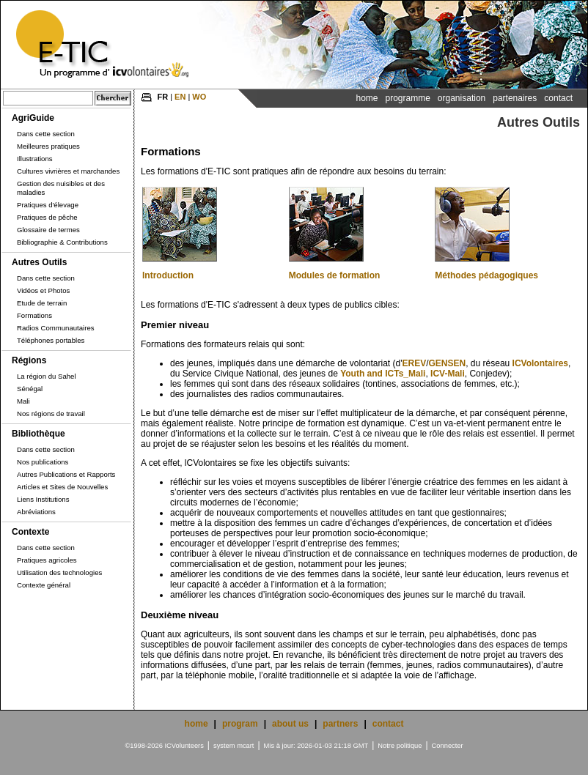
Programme (407, 98)
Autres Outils (39, 262)
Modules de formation (335, 275)
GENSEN (447, 363)
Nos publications (42, 462)
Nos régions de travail (51, 413)
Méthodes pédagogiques (486, 275)
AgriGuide (33, 118)
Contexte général (43, 585)
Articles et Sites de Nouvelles (62, 487)
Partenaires (515, 98)
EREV (414, 363)
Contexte (30, 532)
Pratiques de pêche (47, 217)
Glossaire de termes (48, 230)
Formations (34, 315)
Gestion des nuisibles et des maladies (61, 187)
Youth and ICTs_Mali (382, 373)
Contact (558, 98)
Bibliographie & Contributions (62, 242)
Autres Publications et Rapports (66, 474)
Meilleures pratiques (48, 146)
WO (199, 96)
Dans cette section (46, 134)
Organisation (461, 98)
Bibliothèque (38, 434)
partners (340, 724)
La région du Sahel (46, 376)
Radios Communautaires (56, 328)
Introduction (168, 275)
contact (388, 724)
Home (367, 98)
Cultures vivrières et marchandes (68, 171)
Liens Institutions (43, 499)
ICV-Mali (447, 373)
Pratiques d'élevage (47, 205)
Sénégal (30, 389)
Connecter (447, 745)
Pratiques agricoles (47, 560)
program (240, 724)
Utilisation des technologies (59, 572)
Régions (29, 360)
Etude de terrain (42, 303)
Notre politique (400, 745)
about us (290, 724)
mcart (245, 745)
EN (179, 96)
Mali (23, 401)
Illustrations (35, 159)
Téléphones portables (50, 340)
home (196, 724)
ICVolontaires (540, 363)
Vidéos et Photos (43, 290)
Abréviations (36, 512)
